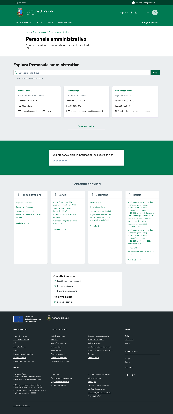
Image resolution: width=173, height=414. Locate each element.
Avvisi (127, 343)
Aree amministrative (21, 339)
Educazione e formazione (60, 361)
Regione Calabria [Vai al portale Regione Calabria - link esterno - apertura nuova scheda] (20, 2)
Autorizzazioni (56, 350)
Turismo (91, 354)
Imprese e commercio (96, 339)
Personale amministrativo (23, 354)
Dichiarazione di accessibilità (98, 385)
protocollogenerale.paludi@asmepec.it (31, 390)
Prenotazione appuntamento (61, 378)
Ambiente (54, 339)
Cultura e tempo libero (59, 357)
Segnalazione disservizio (60, 381)
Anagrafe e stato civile (59, 343)
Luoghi (127, 358)
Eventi (127, 362)
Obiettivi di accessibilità (96, 389)
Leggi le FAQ (55, 374)
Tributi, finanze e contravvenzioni (100, 350)
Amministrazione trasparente (99, 374)
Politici (15, 350)
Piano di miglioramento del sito (99, 392)
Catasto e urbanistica (58, 354)
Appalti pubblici (56, 346)
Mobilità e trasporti (95, 343)
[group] (31, 228)
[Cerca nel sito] (155, 12)
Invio (155, 72)
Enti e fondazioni (19, 346)
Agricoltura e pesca (58, 336)
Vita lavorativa (93, 357)
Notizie (127, 336)
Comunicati (129, 339)
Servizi (50, 22)
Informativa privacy (95, 378)
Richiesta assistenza (58, 385)
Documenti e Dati (19, 357)
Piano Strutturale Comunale (23, 361)
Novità (39, 22)
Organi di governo (20, 336)
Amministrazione (23, 22)
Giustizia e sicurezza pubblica (98, 336)
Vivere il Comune (65, 22)
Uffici (15, 343)
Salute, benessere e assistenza (99, 346)
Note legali (92, 381)
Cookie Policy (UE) (94, 396)
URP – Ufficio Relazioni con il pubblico (27, 384)
